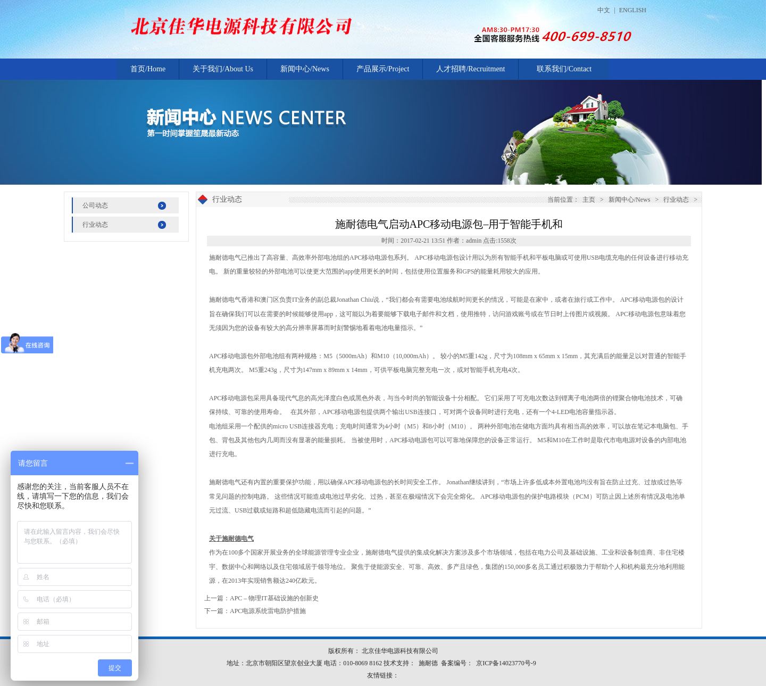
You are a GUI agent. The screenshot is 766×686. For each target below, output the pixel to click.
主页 (588, 199)
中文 (603, 10)
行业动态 (95, 224)
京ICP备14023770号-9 (506, 663)
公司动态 (95, 205)
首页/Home (147, 69)
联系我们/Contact (564, 69)
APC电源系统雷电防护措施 (268, 611)
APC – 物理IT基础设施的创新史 (274, 598)
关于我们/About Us (223, 69)
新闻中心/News (304, 69)
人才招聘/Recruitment (470, 69)
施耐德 (428, 663)
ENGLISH (632, 10)
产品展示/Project (383, 69)
